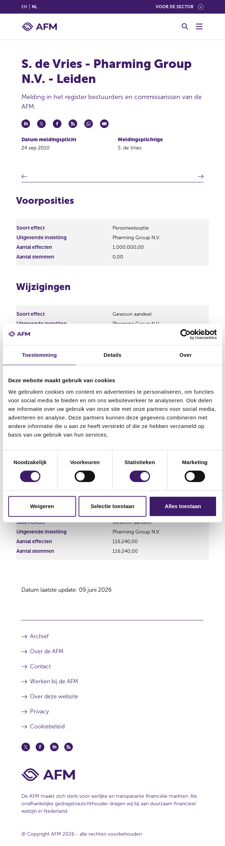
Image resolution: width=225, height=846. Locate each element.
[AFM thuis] (39, 27)
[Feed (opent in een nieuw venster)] (68, 747)
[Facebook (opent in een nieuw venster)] (40, 747)
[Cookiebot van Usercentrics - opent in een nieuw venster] (185, 334)
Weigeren (42, 506)
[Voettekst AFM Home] (112, 774)
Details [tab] (112, 355)
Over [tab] (185, 355)
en (24, 6)
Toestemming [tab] (39, 355)
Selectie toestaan (113, 506)
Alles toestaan (183, 506)
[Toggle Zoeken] (185, 26)
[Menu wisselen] (199, 26)
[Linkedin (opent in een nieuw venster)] (54, 747)
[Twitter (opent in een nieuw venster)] (25, 747)
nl (34, 6)
